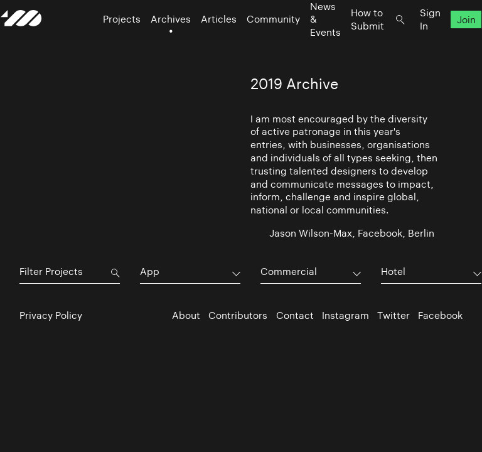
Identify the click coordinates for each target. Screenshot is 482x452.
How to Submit (348, 43)
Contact (295, 315)
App (149, 271)
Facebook (440, 315)
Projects (103, 44)
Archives (152, 44)
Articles (200, 44)
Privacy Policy (50, 315)
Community (254, 44)
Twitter (393, 315)
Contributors (237, 315)
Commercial (288, 271)
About (186, 315)
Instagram (345, 315)
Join (447, 44)
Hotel (393, 271)
